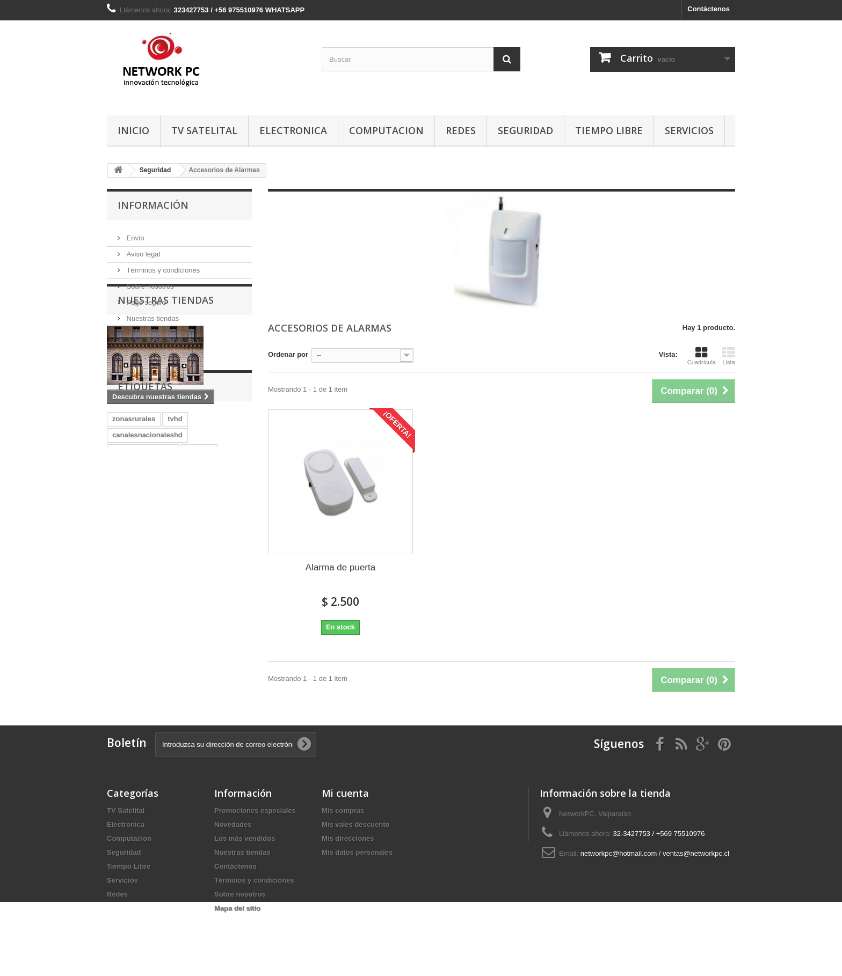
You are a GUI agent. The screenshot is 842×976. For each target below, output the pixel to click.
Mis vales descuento (355, 824)
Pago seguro (145, 298)
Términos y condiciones (162, 266)
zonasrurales (133, 523)
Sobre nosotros (149, 282)
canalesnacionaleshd (147, 539)
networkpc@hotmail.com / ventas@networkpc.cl (654, 853)
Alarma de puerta (340, 567)
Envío (134, 234)
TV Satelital (204, 130)
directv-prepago (138, 572)
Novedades (232, 824)
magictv (199, 556)
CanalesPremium (140, 588)
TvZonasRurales (209, 588)
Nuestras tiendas (152, 314)
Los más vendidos (244, 838)
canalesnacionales (143, 556)
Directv (189, 572)
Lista (728, 355)
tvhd (175, 523)
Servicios (689, 130)
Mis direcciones (348, 838)
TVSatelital (130, 604)
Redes (461, 130)
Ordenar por (288, 354)
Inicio (133, 130)
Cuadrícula (701, 355)
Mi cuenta (345, 793)
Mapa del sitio (237, 908)
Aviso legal (142, 250)
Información (153, 205)
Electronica (293, 130)
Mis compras (343, 810)
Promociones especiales (255, 810)
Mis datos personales (357, 852)
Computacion (386, 130)
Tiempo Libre (609, 130)
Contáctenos (708, 9)
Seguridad (525, 130)
